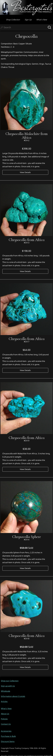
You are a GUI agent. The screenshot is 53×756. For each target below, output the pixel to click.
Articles (4, 701)
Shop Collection (13, 19)
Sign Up (28, 19)
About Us (5, 713)
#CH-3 (26, 243)
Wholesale (5, 691)
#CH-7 (26, 342)
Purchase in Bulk (8, 736)
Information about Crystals (13, 696)
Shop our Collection (10, 680)
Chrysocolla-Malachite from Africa (26, 135)
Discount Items (8, 741)
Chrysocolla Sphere (26, 537)
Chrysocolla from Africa (27, 240)
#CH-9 (26, 441)
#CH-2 (26, 140)
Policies (4, 719)
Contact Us (6, 724)
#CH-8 (26, 639)
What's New (41, 19)
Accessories (6, 731)
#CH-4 (26, 540)
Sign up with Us (8, 686)
